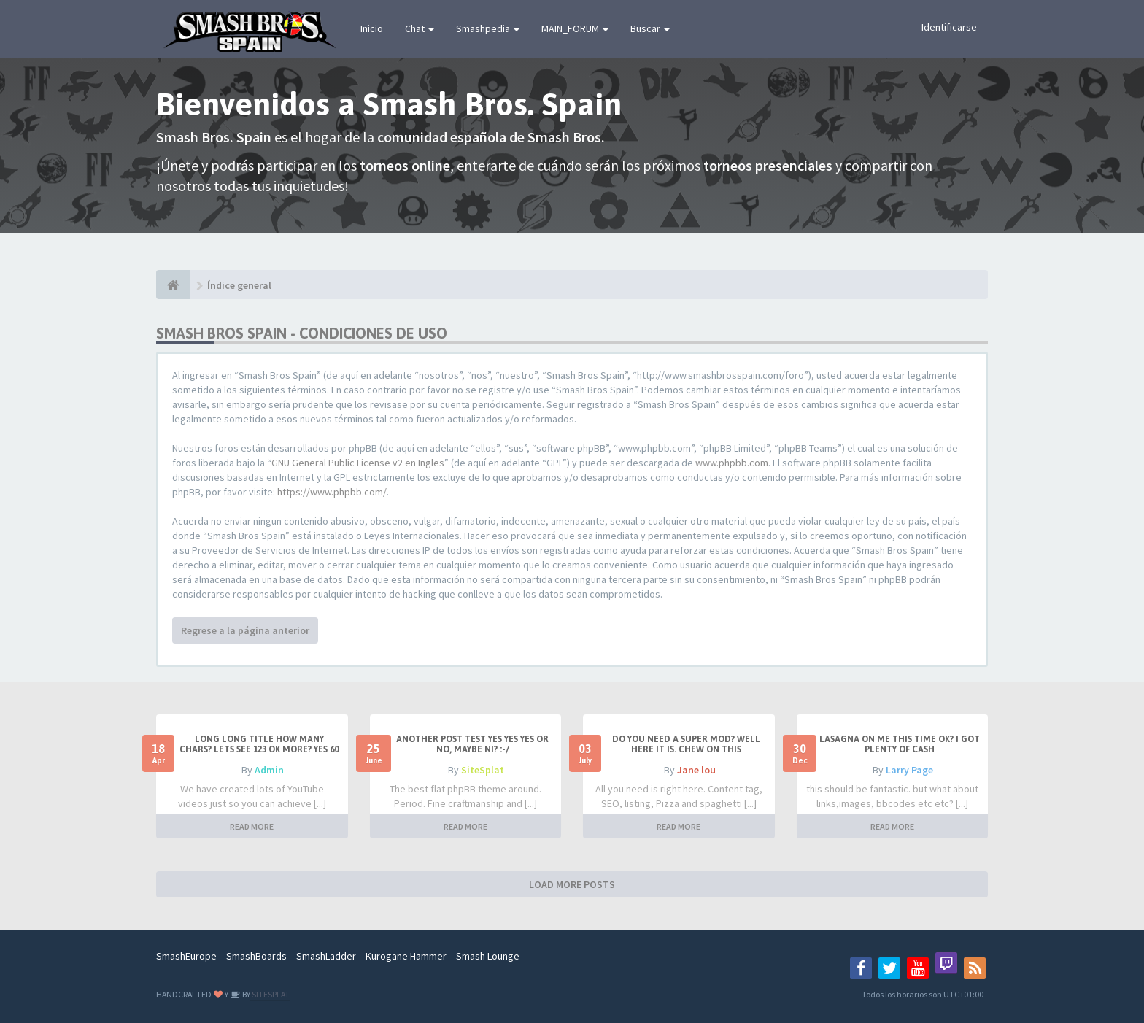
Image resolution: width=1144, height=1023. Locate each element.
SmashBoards (256, 955)
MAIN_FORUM (574, 28)
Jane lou (696, 769)
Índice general (239, 285)
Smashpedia (487, 28)
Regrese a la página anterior (245, 630)
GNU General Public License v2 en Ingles (357, 462)
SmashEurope (186, 955)
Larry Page (909, 769)
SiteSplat (482, 769)
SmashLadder (326, 955)
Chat (419, 28)
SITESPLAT (270, 994)
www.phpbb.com (731, 462)
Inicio (371, 28)
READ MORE (252, 826)
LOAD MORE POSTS (572, 884)
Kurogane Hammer (406, 955)
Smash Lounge (487, 955)
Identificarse (949, 27)
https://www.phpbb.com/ (332, 491)
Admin (269, 769)
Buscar (650, 28)
